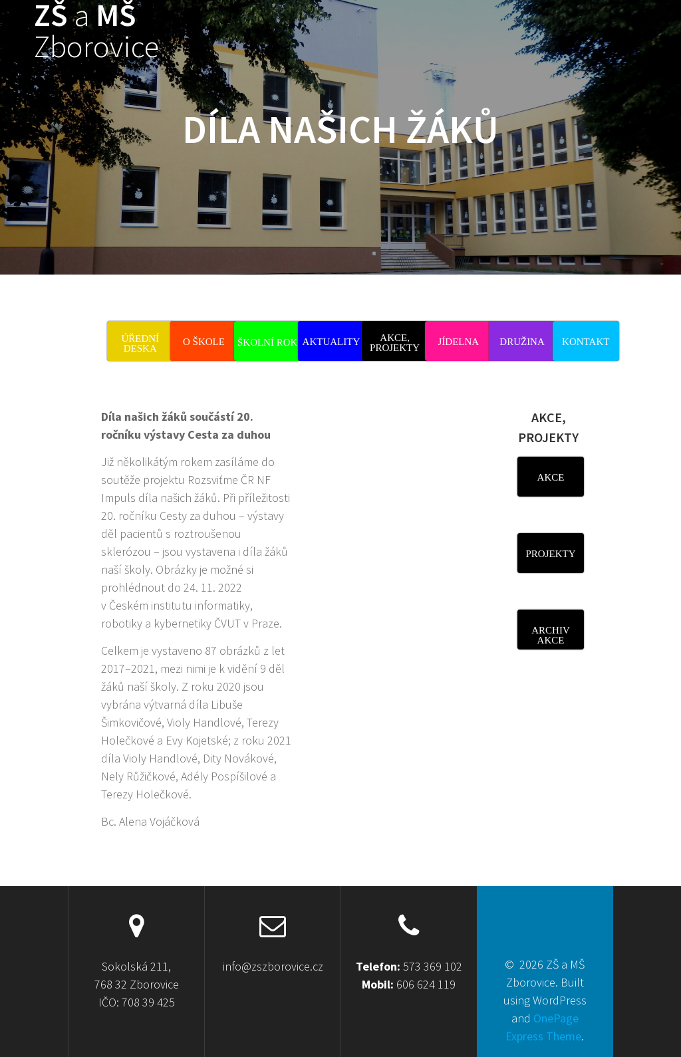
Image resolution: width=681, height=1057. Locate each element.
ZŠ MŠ (96, 31)
